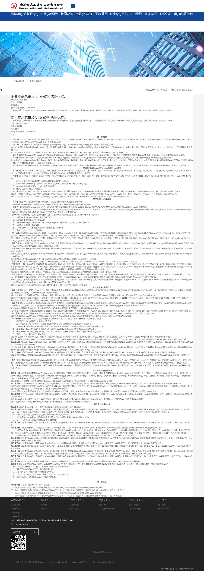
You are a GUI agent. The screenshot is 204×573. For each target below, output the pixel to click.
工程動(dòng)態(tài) (106, 511)
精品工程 (102, 507)
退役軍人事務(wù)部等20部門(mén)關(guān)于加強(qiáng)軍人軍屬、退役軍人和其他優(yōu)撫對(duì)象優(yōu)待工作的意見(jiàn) (72, 492)
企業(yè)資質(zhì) (17, 518)
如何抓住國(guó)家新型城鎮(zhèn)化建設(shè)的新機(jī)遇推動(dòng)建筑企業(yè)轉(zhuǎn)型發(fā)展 (61, 489)
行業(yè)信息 (20, 82)
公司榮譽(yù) (16, 514)
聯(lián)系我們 (183, 17)
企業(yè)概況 (46, 17)
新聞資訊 (63, 17)
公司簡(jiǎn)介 (16, 507)
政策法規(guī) (40, 82)
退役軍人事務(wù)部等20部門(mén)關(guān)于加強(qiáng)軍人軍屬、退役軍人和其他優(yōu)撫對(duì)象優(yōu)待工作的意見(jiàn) (72, 498)
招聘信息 (161, 507)
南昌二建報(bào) (135, 507)
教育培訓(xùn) (163, 511)
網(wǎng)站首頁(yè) (23, 17)
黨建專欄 (149, 17)
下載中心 (165, 17)
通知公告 (43, 511)
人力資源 (134, 17)
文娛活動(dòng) (134, 511)
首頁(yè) (164, 92)
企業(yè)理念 (16, 511)
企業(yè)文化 (116, 17)
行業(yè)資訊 (81, 17)
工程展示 (98, 17)
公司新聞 (43, 507)
